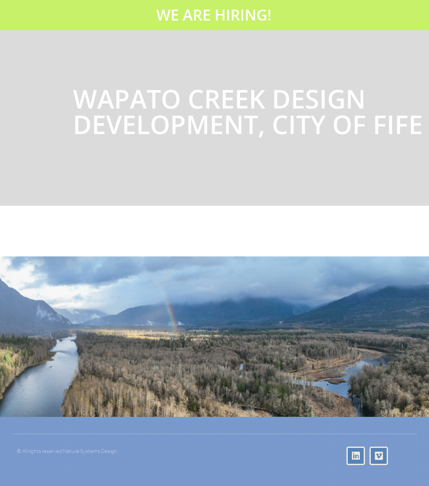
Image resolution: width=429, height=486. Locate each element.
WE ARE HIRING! (213, 15)
